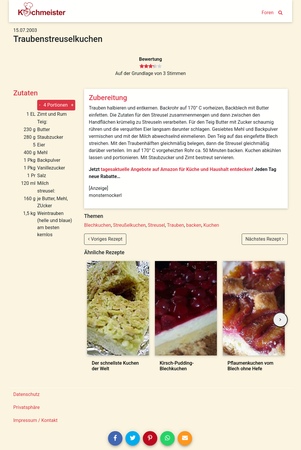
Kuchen (211, 225)
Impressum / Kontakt (35, 420)
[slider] (151, 66)
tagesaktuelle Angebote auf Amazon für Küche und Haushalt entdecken (176, 169)
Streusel (156, 225)
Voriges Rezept (105, 239)
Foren (268, 12)
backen (193, 225)
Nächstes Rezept (265, 239)
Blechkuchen (97, 225)
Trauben (175, 225)
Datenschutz (26, 394)
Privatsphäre (26, 407)
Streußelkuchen (129, 225)
